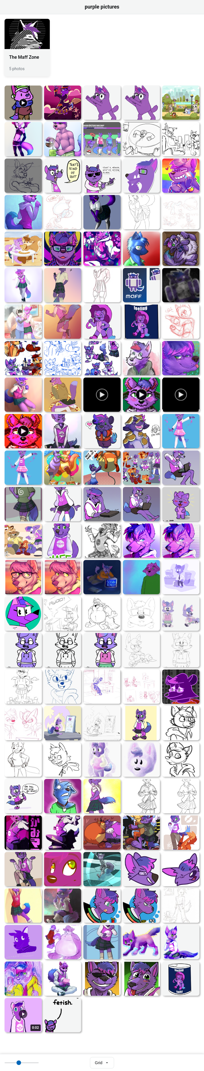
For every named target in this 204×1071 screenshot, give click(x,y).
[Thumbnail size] (22, 1063)
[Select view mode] (102, 1062)
